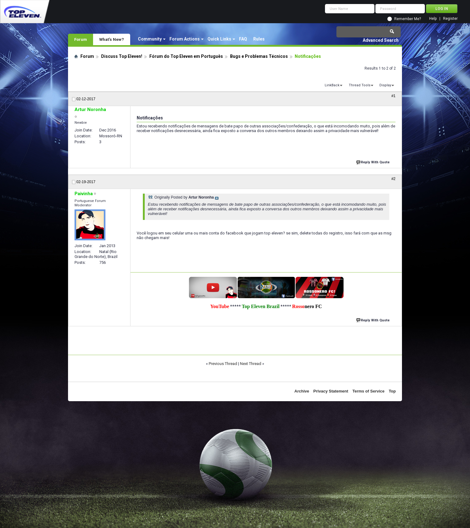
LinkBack (332, 85)
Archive (301, 391)
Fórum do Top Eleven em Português (186, 56)
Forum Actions (184, 38)
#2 (393, 179)
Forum (80, 39)
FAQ (243, 38)
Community (150, 38)
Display (385, 85)
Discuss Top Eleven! (121, 56)
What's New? (111, 39)
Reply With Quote (373, 161)
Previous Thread (223, 363)
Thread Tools (359, 85)
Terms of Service (368, 391)
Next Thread (250, 363)
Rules (259, 38)
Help (433, 18)
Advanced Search (381, 40)
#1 (393, 96)
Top (392, 391)
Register (450, 18)
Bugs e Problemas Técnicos (259, 56)
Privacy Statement (330, 391)
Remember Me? (407, 19)
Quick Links (219, 38)
